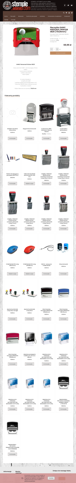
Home (6, 13)
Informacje (7, 464)
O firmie (5, 467)
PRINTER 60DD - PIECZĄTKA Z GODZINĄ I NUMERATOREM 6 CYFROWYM (63, 394)
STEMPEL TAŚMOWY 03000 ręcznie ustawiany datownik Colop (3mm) (63, 214)
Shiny (57, 33)
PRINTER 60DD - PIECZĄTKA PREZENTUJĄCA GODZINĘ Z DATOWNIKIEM (12, 440)
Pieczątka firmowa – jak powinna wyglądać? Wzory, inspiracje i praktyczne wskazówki (20, 472)
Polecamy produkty (12, 89)
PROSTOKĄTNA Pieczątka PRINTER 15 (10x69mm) (12, 349)
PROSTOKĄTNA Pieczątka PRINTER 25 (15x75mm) (63, 304)
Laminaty (42, 13)
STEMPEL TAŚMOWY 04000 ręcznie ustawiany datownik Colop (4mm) (46, 214)
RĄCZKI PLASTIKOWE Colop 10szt (29, 303)
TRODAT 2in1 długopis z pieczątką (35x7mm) (12, 167)
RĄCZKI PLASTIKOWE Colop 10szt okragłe (12, 303)
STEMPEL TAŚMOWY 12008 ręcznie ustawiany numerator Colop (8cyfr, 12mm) (63, 169)
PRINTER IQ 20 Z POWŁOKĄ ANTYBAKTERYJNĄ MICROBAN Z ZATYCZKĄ (29, 394)
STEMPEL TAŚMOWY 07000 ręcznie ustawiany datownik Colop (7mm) (12, 214)
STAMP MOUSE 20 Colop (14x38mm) (29, 257)
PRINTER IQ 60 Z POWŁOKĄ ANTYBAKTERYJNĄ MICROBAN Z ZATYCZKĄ (46, 349)
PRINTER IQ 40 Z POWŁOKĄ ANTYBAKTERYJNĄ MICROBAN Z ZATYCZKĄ (12, 394)
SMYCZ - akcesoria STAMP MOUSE (47, 257)
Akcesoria (20, 13)
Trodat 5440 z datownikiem (63, 122)
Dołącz (62, 471)
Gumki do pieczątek (31, 13)
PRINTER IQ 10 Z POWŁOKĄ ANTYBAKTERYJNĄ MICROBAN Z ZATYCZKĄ (46, 394)
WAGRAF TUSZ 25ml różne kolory (12, 122)
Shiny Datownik (63, 257)
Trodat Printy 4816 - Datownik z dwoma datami (46, 123)
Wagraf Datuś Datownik (29, 122)
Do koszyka (12, 131)
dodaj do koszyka (60, 46)
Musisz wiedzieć (18, 464)
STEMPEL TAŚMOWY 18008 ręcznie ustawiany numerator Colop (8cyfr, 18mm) (46, 169)
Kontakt (5, 471)
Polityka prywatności (8, 473)
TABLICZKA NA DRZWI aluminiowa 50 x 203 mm (29, 167)
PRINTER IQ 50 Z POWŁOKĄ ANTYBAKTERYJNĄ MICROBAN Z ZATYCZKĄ (63, 349)
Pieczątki (13, 13)
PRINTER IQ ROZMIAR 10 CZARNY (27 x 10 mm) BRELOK (29, 349)
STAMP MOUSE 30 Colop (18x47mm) (12, 257)
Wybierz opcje (29, 176)
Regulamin (5, 469)
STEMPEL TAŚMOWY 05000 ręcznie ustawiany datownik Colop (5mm (29, 214)
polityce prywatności (29, 481)
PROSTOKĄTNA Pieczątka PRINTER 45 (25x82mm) (46, 304)
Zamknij (51, 478)
